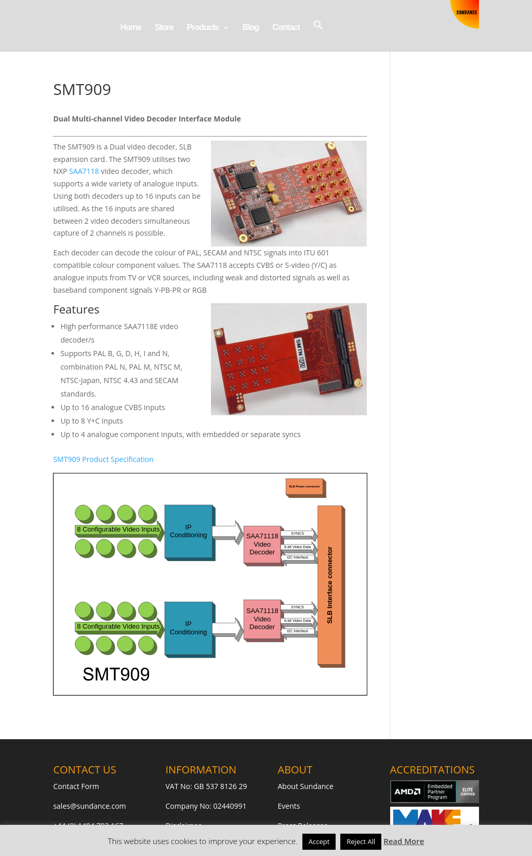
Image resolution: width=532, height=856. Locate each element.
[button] (318, 35)
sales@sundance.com (89, 806)
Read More (403, 841)
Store (164, 28)
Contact (286, 28)
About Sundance (306, 786)
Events (289, 806)
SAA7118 (84, 171)
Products (203, 28)
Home (130, 28)
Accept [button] (319, 841)
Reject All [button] (361, 841)
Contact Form (76, 786)
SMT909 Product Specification (103, 459)
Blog (251, 28)
